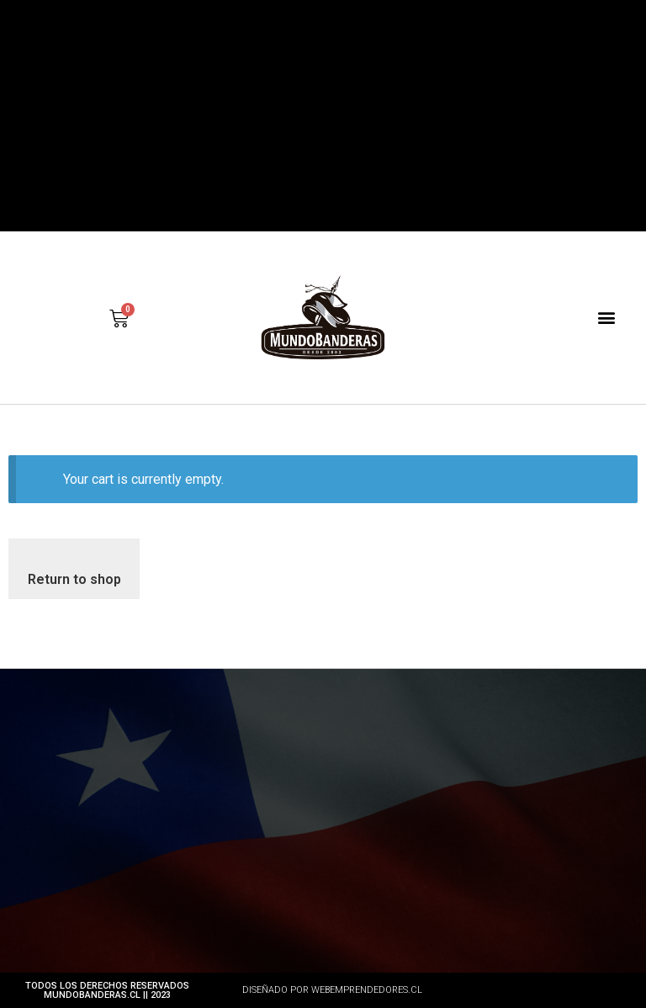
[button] (607, 318)
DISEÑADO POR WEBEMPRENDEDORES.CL (332, 989)
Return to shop (74, 579)
